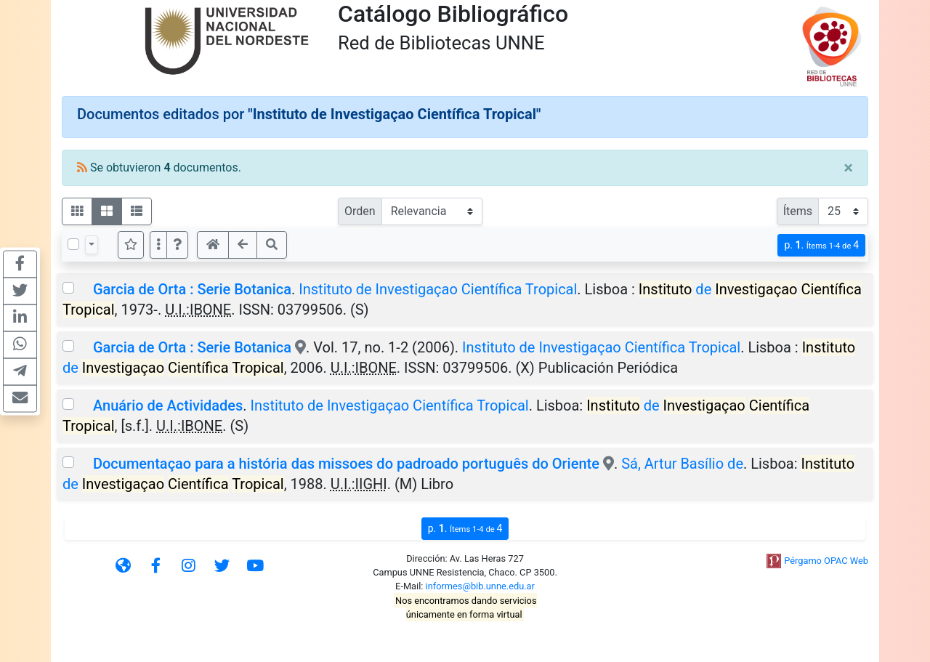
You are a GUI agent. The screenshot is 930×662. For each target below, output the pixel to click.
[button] (177, 245)
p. (821, 245)
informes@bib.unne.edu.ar (480, 586)
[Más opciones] (158, 245)
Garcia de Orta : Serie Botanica (192, 289)
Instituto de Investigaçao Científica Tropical (438, 289)
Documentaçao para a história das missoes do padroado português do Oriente (346, 463)
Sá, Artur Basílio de (682, 463)
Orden (360, 211)
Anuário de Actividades (168, 405)
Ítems (797, 211)
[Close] (848, 167)
